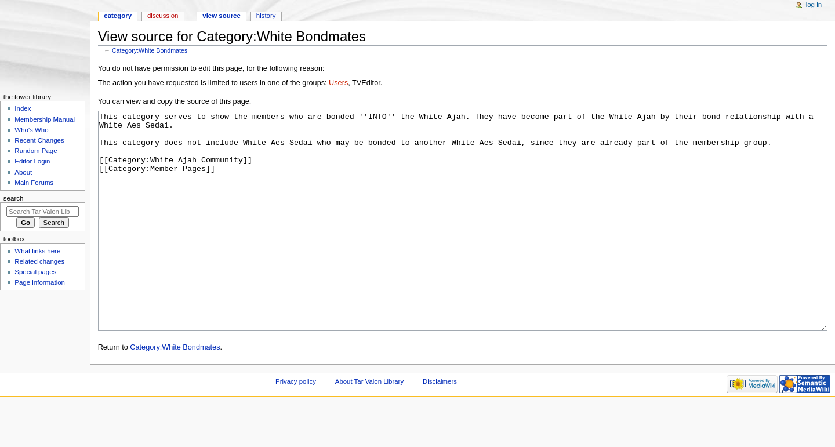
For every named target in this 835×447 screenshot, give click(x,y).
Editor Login (32, 161)
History (266, 15)
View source (221, 15)
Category (118, 15)
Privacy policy (295, 424)
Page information (39, 282)
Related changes (39, 261)
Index (22, 108)
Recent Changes (39, 140)
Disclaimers (440, 424)
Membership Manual (44, 119)
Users (338, 83)
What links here (37, 251)
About (23, 172)
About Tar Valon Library (369, 424)
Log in (814, 4)
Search (13, 198)
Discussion (162, 15)
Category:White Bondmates (149, 50)
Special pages (35, 271)
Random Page (35, 150)
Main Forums (33, 182)
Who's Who (31, 129)
